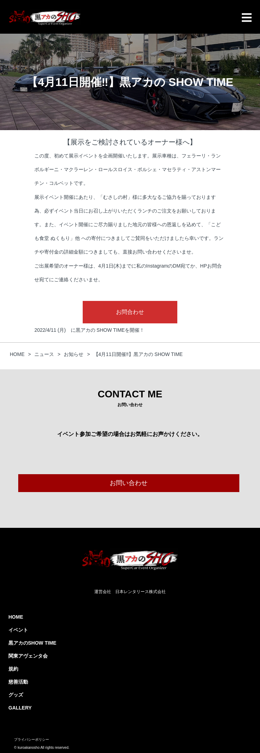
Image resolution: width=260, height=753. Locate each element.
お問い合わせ (129, 482)
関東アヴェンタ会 (28, 656)
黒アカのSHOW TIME (32, 643)
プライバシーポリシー (31, 739)
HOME (15, 617)
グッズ (15, 695)
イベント (18, 630)
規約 (13, 669)
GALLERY (20, 708)
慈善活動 (18, 682)
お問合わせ (130, 312)
